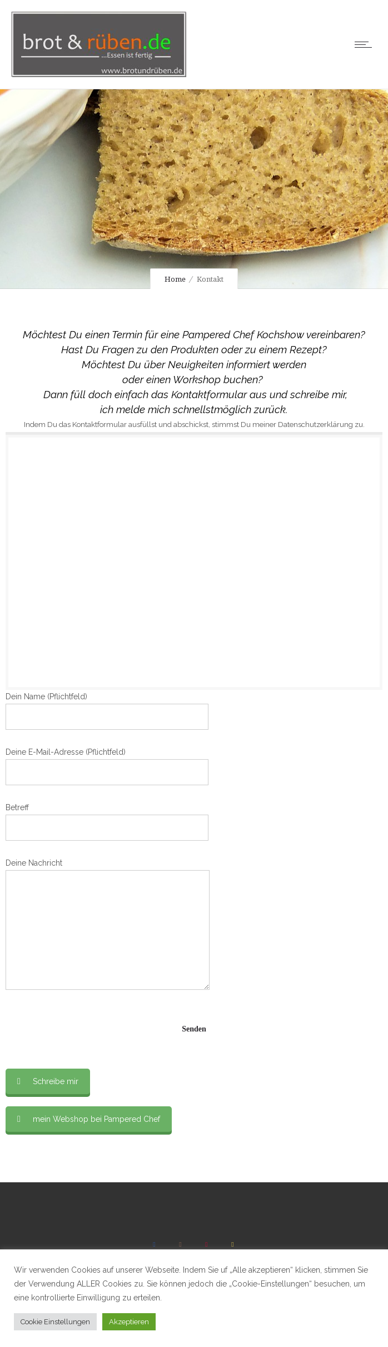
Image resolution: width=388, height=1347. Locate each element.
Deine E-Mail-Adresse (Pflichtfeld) (107, 766)
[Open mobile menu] (366, 44)
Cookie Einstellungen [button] (55, 1322)
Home (175, 279)
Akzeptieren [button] (129, 1322)
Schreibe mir (47, 1081)
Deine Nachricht (108, 924)
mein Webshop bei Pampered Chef (88, 1119)
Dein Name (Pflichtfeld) (107, 711)
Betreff (107, 822)
